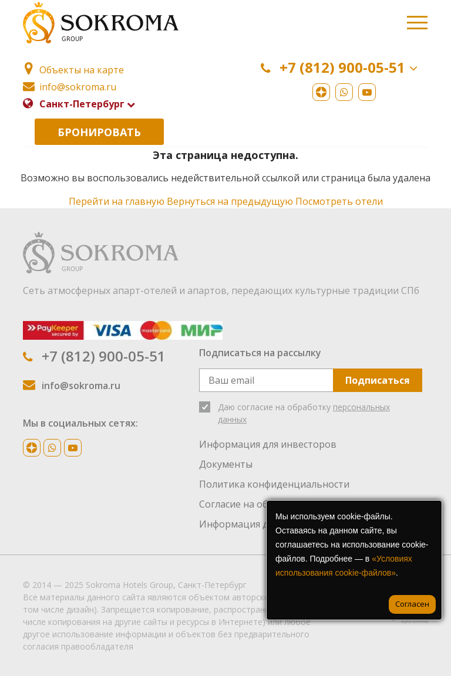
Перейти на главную (116, 201)
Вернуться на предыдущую (230, 201)
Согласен (412, 604)
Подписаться (377, 380)
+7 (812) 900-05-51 (341, 68)
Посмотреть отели (339, 201)
